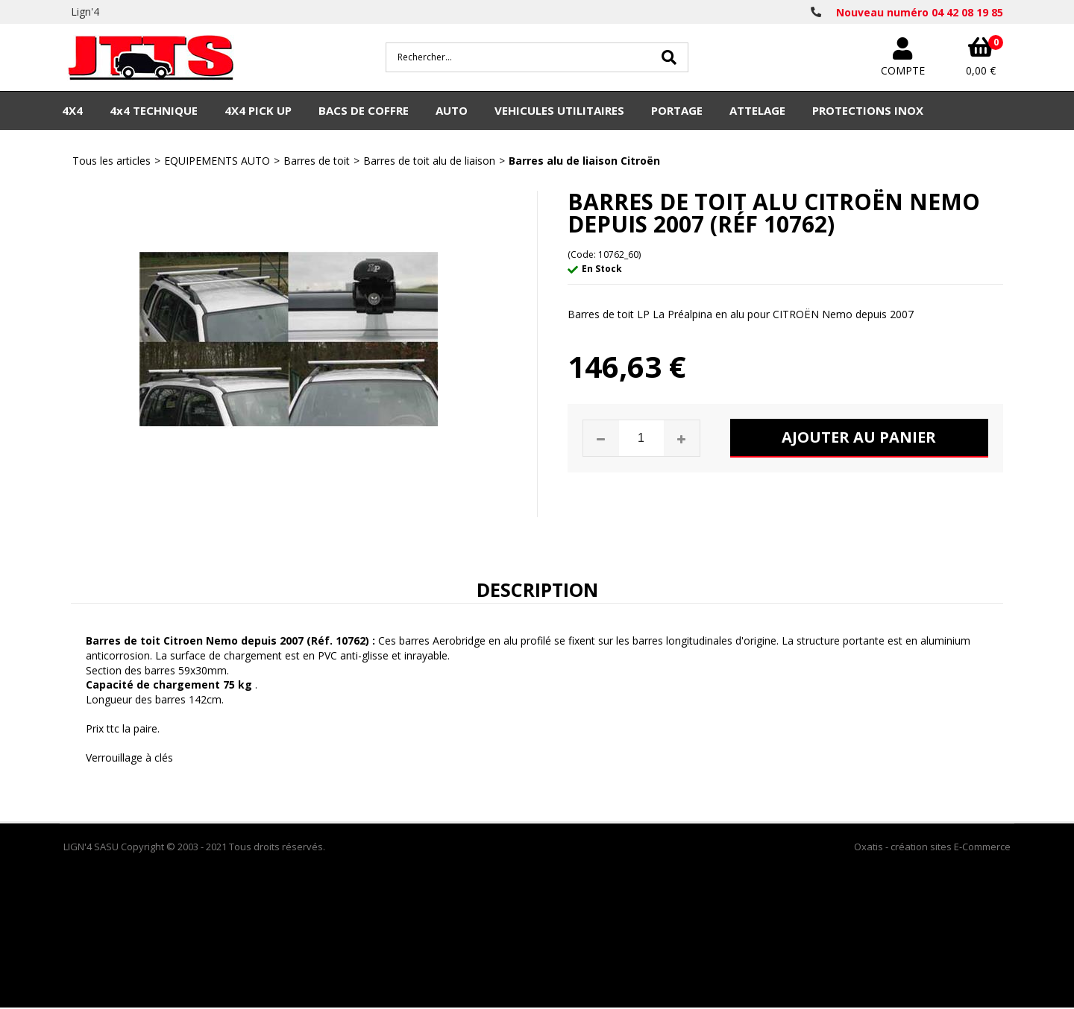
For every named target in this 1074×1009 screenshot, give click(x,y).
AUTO (452, 110)
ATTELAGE (757, 110)
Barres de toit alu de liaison (429, 161)
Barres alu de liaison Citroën (584, 161)
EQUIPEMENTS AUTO (217, 161)
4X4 (72, 110)
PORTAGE (677, 110)
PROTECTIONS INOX (867, 110)
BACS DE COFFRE (363, 110)
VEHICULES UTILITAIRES (559, 110)
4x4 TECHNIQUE (154, 110)
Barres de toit (316, 161)
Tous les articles (111, 161)
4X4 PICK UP (258, 110)
